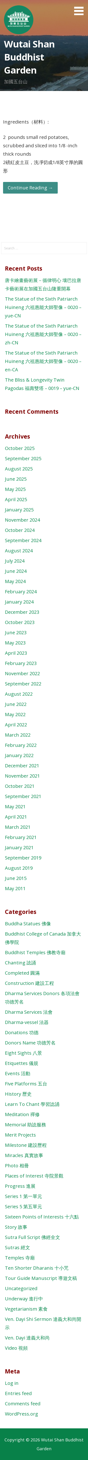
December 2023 (22, 612)
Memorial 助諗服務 (25, 1124)
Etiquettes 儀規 (21, 1063)
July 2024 (14, 561)
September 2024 (23, 540)
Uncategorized (21, 1288)
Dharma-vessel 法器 (27, 1022)
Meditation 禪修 (22, 1114)
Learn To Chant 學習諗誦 (32, 1104)
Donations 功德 (21, 1032)
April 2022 (16, 725)
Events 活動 (17, 1073)
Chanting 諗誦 (20, 963)
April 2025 (16, 499)
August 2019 (19, 868)
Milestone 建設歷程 (26, 1145)
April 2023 (16, 653)
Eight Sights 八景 (23, 1053)
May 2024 (15, 581)
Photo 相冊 (17, 1165)
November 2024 (22, 520)
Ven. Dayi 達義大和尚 (27, 1338)
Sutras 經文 (17, 1247)
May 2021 (15, 806)
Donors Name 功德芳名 (30, 1043)
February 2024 (21, 591)
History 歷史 (18, 1094)
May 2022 (15, 714)
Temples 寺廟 (20, 1258)
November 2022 (22, 673)
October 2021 (19, 786)
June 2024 (16, 571)
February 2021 (21, 837)
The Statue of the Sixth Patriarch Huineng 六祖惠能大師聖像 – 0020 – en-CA (43, 361)
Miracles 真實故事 (24, 1155)
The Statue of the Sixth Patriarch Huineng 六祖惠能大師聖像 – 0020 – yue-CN (43, 307)
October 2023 (19, 622)
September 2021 (23, 796)
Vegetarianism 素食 (26, 1309)
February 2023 (21, 663)
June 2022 (16, 704)
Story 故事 (16, 1227)
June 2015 (16, 878)
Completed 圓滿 (22, 973)
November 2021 (22, 776)
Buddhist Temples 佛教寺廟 (35, 952)
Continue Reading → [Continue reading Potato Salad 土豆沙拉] (30, 188)
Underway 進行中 (24, 1299)
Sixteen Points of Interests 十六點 (42, 1217)
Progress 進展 (20, 1186)
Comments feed (22, 1403)
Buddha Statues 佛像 (28, 923)
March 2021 (18, 827)
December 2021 (22, 765)
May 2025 (15, 489)
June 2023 (16, 632)
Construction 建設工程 (29, 983)
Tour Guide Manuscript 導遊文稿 (41, 1278)
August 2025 (19, 469)
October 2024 (19, 530)
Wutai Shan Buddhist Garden (29, 56)
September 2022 (23, 684)
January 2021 (19, 847)
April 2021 (16, 817)
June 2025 (16, 479)
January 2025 (19, 510)
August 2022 (19, 694)
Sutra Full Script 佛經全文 (32, 1237)
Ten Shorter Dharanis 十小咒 (37, 1268)
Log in (12, 1383)
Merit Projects (20, 1135)
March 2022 (18, 735)
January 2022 (19, 755)
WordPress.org (21, 1414)
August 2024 (19, 550)
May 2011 (15, 888)
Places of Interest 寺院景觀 (34, 1176)
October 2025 (19, 448)
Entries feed (18, 1393)
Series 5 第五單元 (23, 1206)
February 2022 (21, 745)
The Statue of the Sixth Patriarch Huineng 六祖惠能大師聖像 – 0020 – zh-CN (43, 334)
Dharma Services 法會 (29, 1012)
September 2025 (23, 458)
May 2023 (15, 643)
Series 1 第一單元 (23, 1196)
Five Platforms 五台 (26, 1084)
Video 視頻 (16, 1348)
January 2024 (19, 602)
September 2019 (23, 858)
